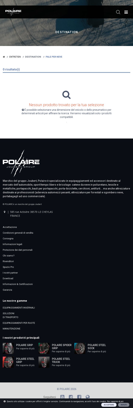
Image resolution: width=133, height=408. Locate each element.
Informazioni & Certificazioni (18, 284)
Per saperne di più (25, 348)
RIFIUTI (124, 405)
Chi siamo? (8, 255)
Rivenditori (8, 261)
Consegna (8, 238)
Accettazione (10, 227)
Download (8, 278)
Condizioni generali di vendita (18, 232)
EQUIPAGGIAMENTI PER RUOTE (19, 323)
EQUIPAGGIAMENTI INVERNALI (19, 307)
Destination (66, 32)
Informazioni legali (12, 244)
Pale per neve (54, 56)
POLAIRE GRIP (24, 345)
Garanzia (7, 289)
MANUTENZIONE (11, 328)
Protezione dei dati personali (17, 250)
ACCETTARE (109, 405)
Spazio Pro (8, 267)
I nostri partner (10, 272)
